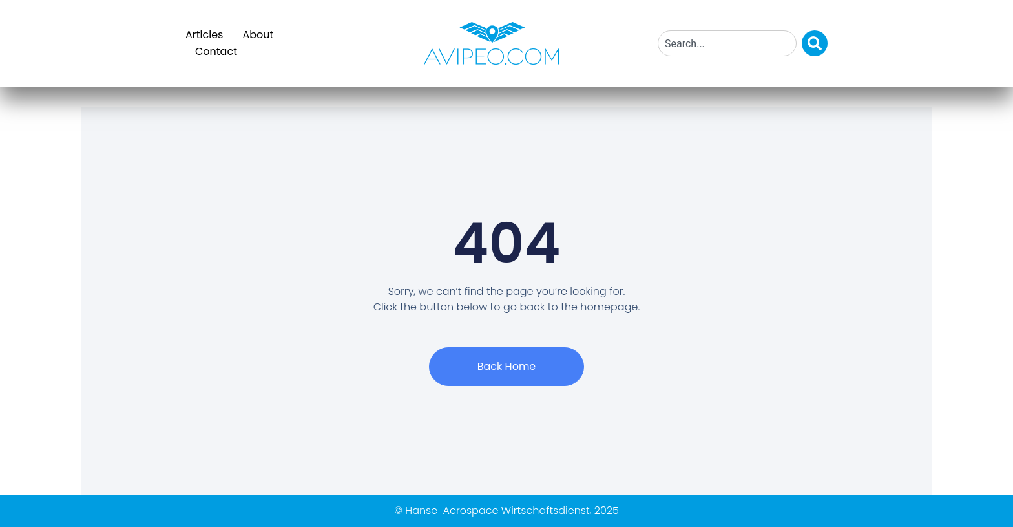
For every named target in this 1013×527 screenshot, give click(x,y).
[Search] (815, 43)
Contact (216, 51)
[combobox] (727, 43)
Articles (204, 34)
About (257, 34)
